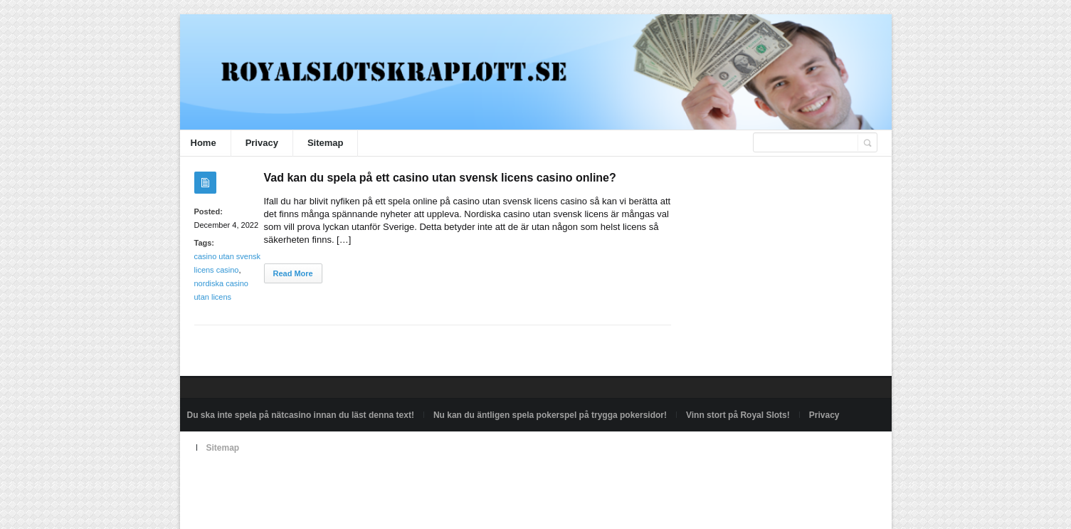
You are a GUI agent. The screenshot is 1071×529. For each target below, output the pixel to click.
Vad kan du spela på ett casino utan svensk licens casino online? (440, 178)
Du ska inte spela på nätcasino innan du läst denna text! (300, 415)
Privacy (262, 142)
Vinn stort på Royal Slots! (738, 415)
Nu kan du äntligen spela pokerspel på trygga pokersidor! (550, 415)
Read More (293, 273)
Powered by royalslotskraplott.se (248, 481)
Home (203, 142)
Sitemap (325, 142)
